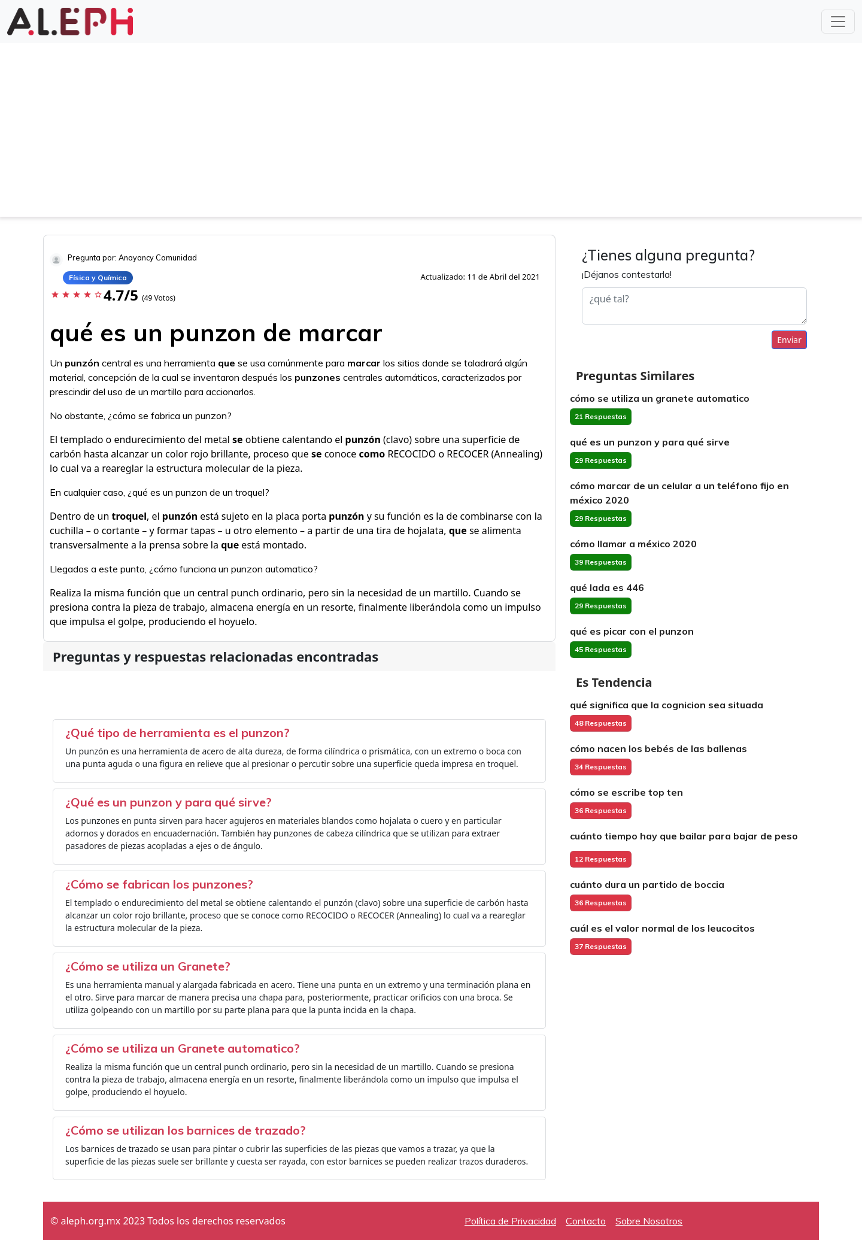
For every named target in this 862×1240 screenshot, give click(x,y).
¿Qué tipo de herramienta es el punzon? (177, 732)
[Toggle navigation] (838, 22)
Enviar (789, 339)
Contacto (586, 1221)
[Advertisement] (431, 133)
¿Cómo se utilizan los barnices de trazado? (185, 1130)
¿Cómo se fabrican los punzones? (159, 884)
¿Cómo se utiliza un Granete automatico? (182, 1048)
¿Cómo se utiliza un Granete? (147, 966)
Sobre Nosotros (648, 1221)
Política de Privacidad (510, 1221)
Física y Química (98, 277)
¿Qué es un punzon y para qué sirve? (168, 802)
